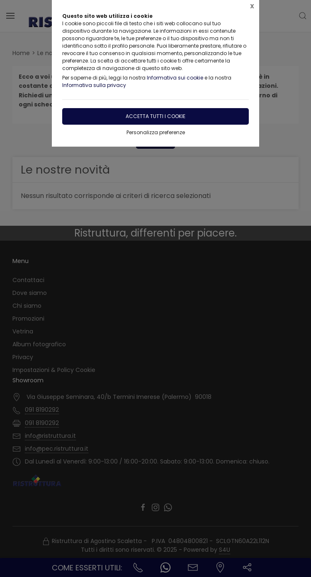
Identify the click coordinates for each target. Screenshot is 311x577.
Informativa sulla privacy (94, 85)
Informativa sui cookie (175, 77)
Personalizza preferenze (155, 132)
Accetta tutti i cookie (155, 116)
